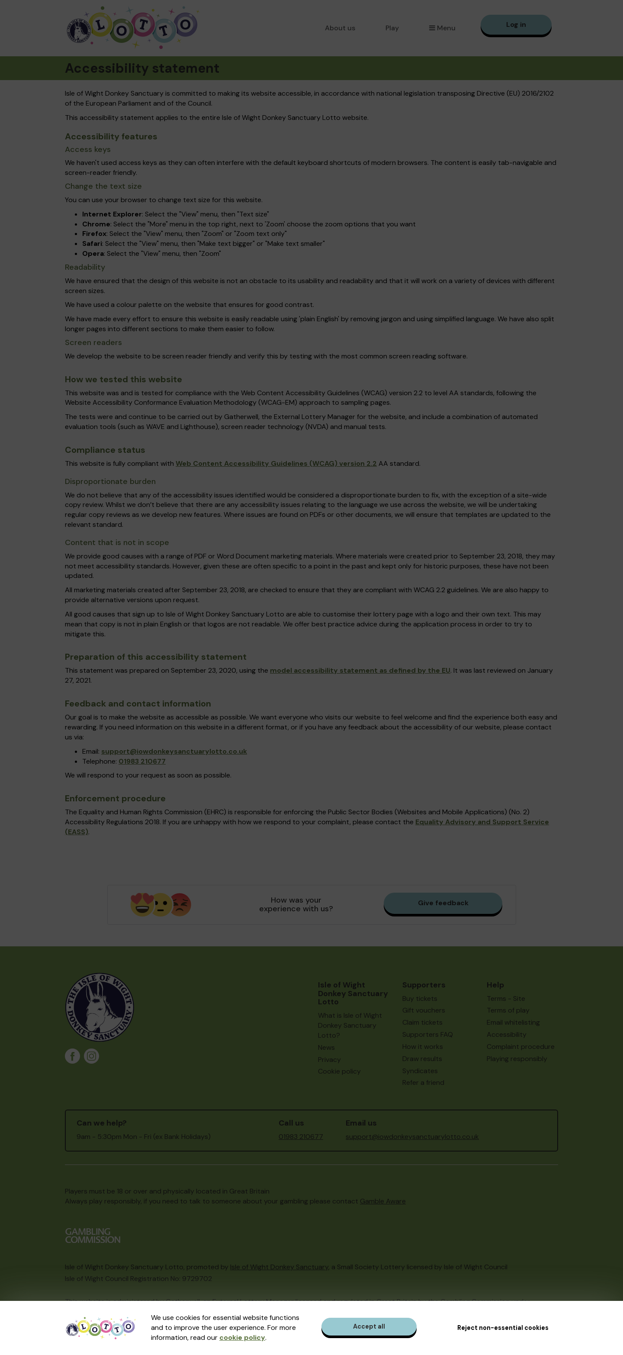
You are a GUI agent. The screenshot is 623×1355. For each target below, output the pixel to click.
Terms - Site (506, 998)
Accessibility (507, 1034)
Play (392, 27)
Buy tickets (419, 998)
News (326, 1047)
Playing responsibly (517, 1058)
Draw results (422, 1058)
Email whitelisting (513, 1022)
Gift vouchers (423, 1010)
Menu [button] (442, 27)
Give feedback (443, 902)
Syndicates (420, 1070)
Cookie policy (339, 1071)
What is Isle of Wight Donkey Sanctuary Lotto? (350, 1025)
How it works (422, 1046)
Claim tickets (422, 1022)
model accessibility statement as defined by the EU (360, 670)
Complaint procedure (521, 1046)
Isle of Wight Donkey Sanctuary (279, 1266)
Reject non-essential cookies (503, 1328)
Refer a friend (423, 1082)
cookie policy (242, 1337)
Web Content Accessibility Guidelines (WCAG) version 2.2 (276, 463)
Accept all (369, 1326)
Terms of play (508, 1010)
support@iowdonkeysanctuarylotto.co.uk (174, 751)
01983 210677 (142, 761)
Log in (516, 24)
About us (340, 27)
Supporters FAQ (427, 1034)
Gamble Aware (383, 1201)
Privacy (329, 1059)
